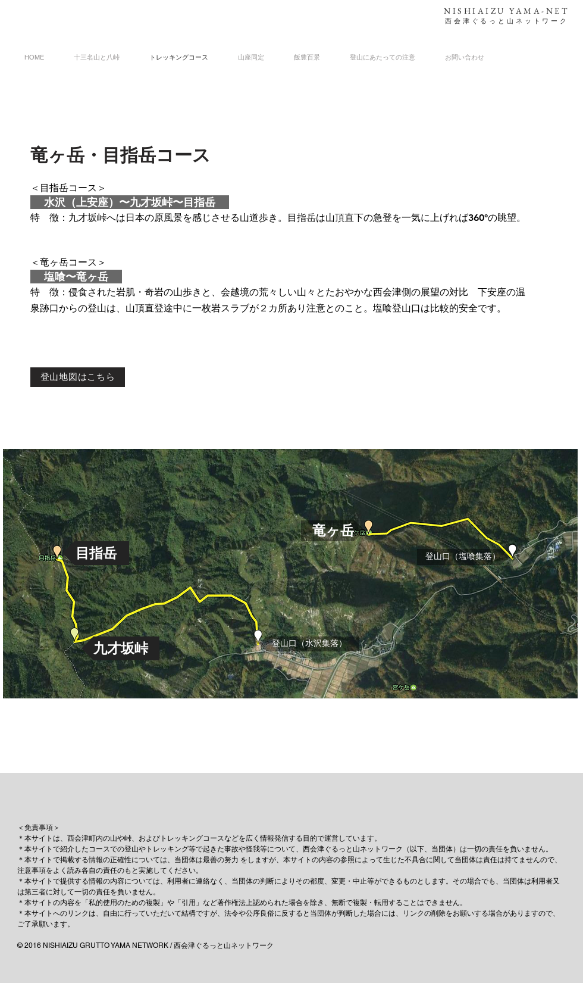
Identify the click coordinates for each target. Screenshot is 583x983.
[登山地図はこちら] (77, 377)
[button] (95, 553)
